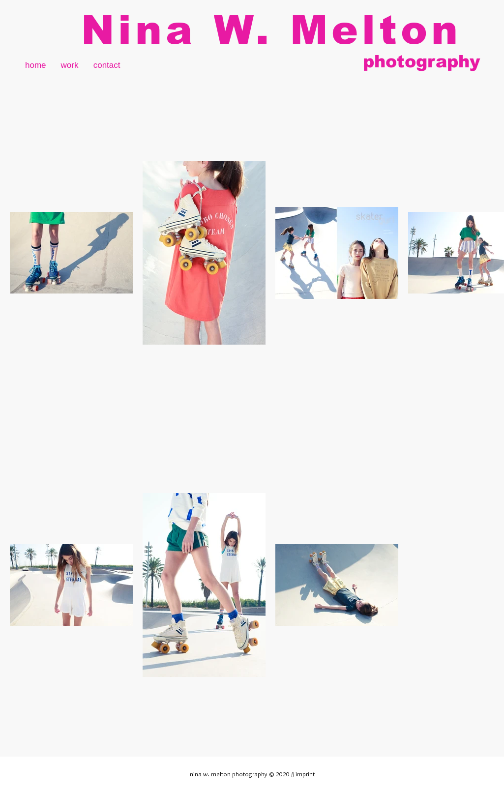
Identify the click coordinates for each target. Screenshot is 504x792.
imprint (304, 774)
